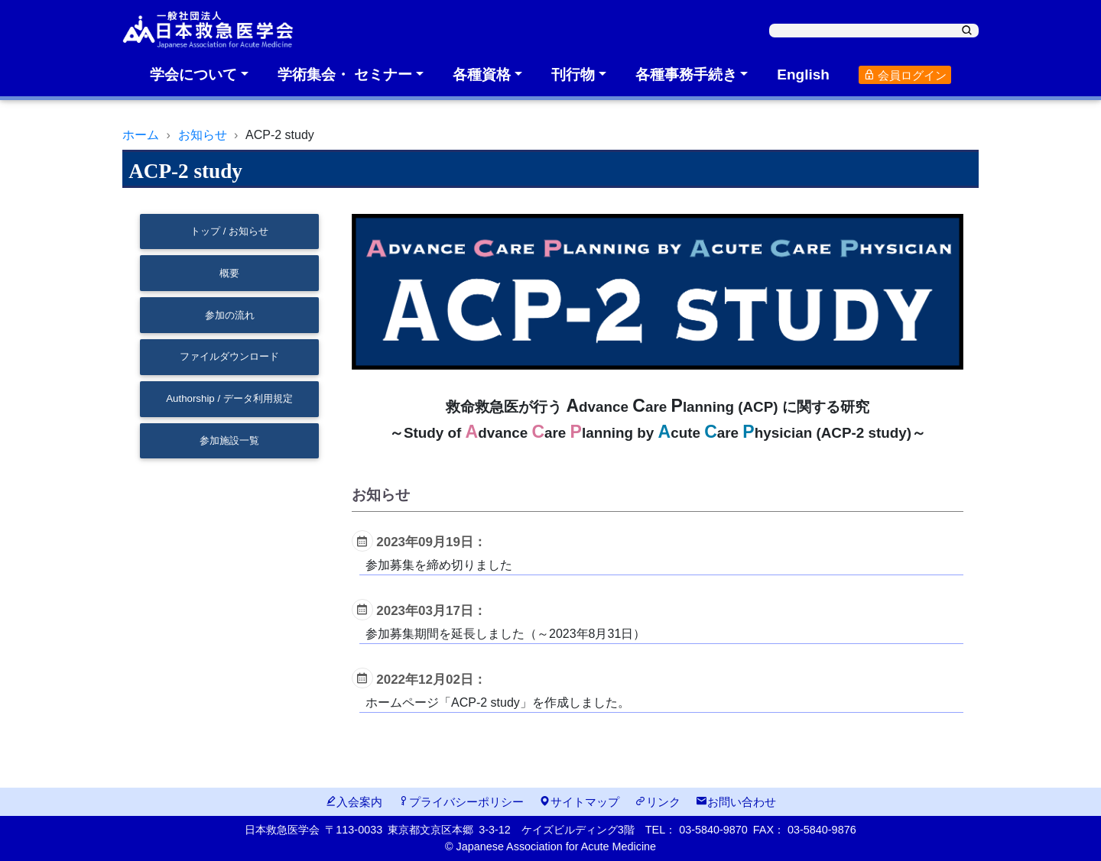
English (803, 74)
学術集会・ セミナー (345, 74)
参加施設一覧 (229, 440)
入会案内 (353, 801)
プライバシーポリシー (461, 801)
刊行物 (573, 74)
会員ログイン (905, 75)
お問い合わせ (736, 801)
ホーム (140, 134)
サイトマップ (579, 801)
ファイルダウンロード (229, 356)
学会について (193, 74)
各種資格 (482, 74)
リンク (657, 801)
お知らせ (202, 134)
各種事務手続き (686, 74)
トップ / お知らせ (229, 231)
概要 (229, 273)
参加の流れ (230, 315)
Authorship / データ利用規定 (229, 398)
